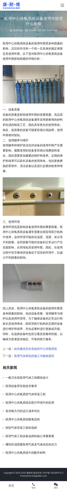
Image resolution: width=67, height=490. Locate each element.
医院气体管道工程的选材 (21, 427)
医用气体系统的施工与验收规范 (34, 356)
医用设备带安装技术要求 (21, 386)
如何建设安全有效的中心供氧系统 (35, 348)
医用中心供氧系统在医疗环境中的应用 (30, 402)
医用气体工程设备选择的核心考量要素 (30, 436)
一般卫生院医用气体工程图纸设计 (27, 377)
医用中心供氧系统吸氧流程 (23, 419)
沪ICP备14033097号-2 (53, 473)
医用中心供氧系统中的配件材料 (26, 452)
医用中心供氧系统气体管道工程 (26, 394)
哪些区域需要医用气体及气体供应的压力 (31, 444)
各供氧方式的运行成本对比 (23, 411)
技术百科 (18, 30)
